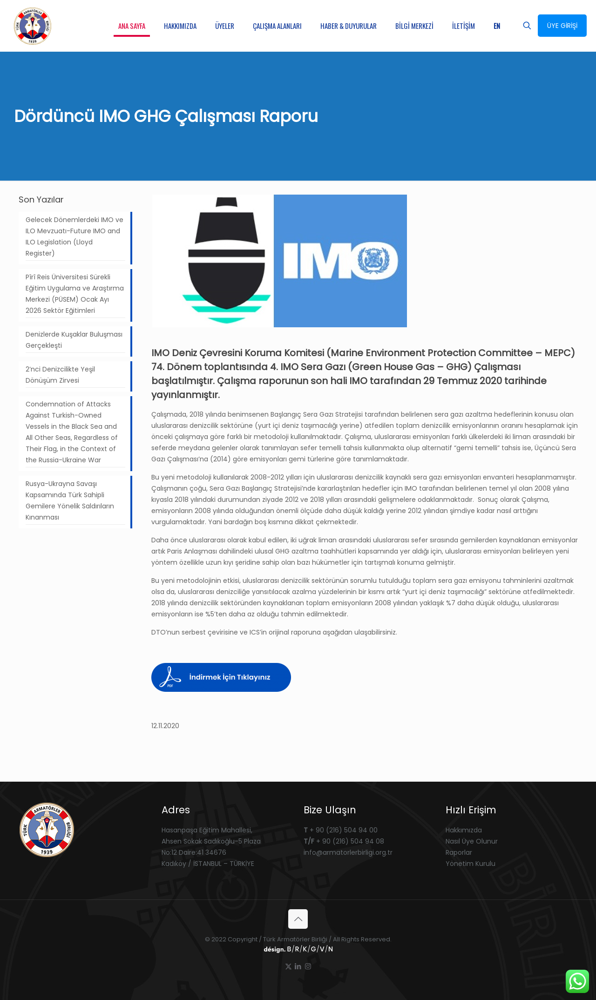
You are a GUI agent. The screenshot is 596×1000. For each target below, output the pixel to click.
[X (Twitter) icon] (288, 966)
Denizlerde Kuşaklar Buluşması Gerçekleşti (74, 340)
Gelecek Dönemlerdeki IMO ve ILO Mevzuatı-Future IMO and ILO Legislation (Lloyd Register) (74, 236)
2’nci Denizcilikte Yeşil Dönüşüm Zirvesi (60, 375)
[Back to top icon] (298, 919)
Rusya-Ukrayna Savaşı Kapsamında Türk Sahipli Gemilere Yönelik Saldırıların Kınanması (70, 500)
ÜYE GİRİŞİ (562, 25)
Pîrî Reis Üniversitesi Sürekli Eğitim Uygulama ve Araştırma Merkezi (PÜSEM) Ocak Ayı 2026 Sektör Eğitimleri (75, 293)
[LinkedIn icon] (298, 966)
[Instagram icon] (308, 966)
